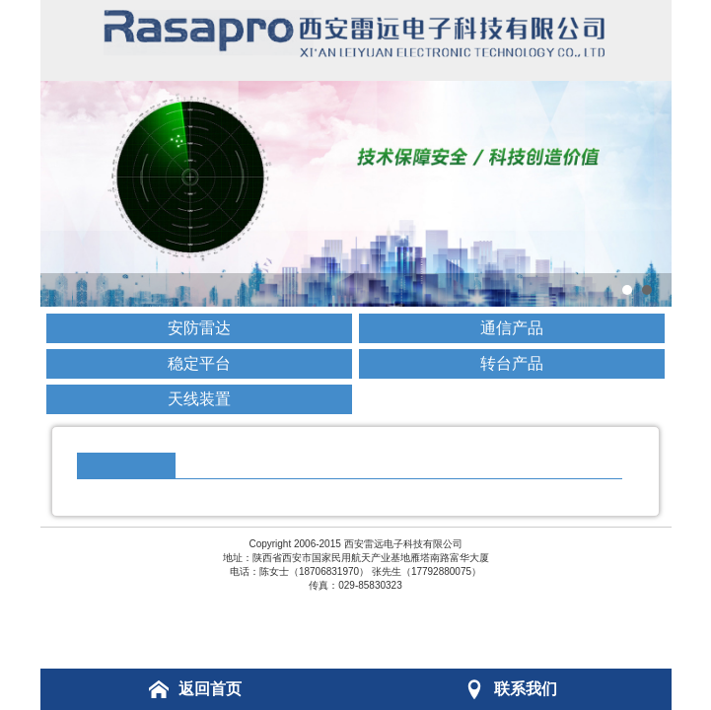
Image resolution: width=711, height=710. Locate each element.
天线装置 (199, 398)
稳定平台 (199, 363)
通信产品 (511, 328)
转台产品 (511, 363)
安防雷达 (199, 328)
